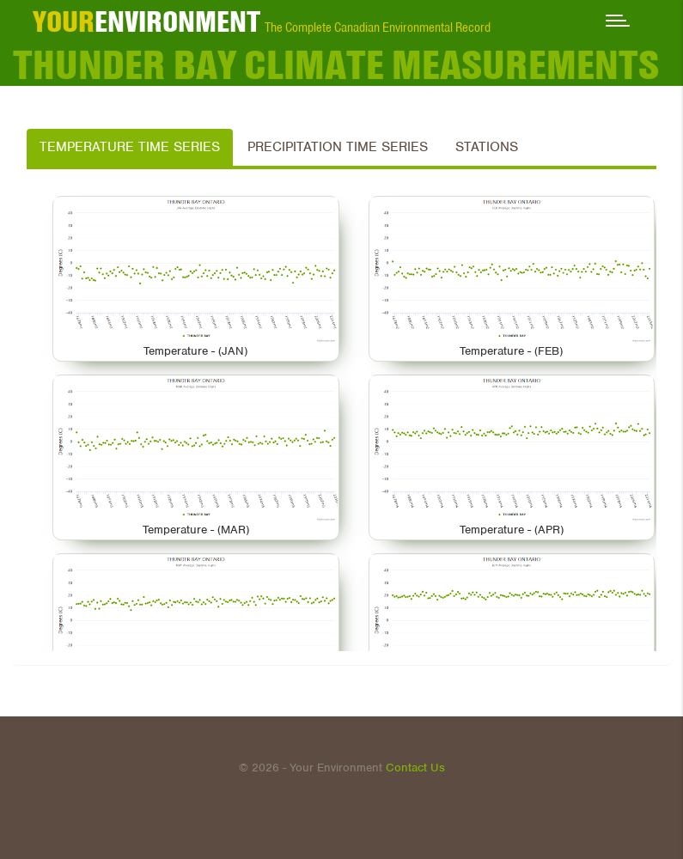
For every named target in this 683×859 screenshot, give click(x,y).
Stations (486, 146)
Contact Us (415, 767)
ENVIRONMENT (146, 21)
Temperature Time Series (130, 146)
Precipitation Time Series (337, 146)
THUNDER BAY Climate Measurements (336, 64)
